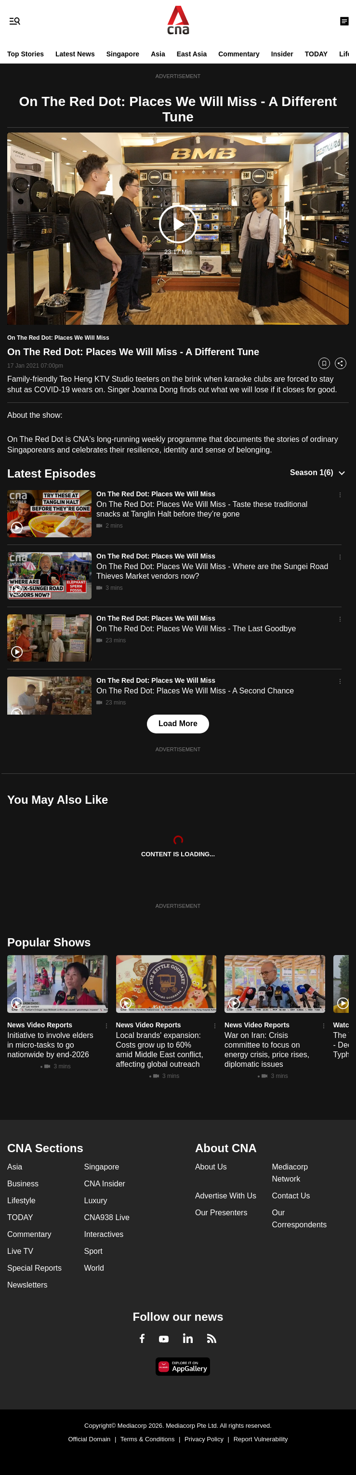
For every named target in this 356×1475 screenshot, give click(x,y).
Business (23, 1184)
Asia (158, 54)
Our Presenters (221, 1213)
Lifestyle (21, 1200)
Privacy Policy (204, 1439)
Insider (282, 54)
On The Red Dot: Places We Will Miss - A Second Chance (195, 691)
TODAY (316, 54)
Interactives (104, 1234)
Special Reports (34, 1268)
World (94, 1268)
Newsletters (27, 1285)
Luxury (95, 1200)
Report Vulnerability (261, 1439)
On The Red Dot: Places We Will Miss (155, 494)
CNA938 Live (107, 1217)
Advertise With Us (225, 1196)
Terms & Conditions (147, 1439)
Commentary (239, 54)
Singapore (122, 54)
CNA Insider (104, 1184)
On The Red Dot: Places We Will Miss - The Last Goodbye (196, 629)
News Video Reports (39, 1025)
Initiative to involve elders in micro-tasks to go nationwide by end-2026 (50, 1045)
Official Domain (89, 1439)
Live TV (20, 1251)
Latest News (75, 54)
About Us (211, 1167)
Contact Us (291, 1196)
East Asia (192, 54)
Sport (93, 1251)
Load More (178, 723)
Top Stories (25, 54)
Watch (343, 1025)
